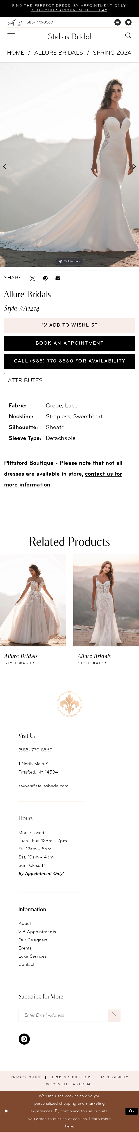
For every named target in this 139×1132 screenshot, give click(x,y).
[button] (11, 36)
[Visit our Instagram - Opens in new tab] (24, 1039)
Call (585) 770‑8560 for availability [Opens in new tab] (70, 361)
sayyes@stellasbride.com (44, 786)
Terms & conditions (71, 1078)
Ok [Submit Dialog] (132, 1111)
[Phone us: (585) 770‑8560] (30, 22)
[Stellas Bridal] (69, 36)
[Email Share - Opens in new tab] (57, 278)
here (69, 1127)
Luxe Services (33, 956)
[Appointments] (117, 22)
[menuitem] (30, 22)
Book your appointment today (69, 10)
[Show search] (128, 36)
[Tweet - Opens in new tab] (32, 278)
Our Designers (33, 940)
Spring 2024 (112, 53)
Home (15, 53)
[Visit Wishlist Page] (128, 22)
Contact (26, 965)
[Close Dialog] (6, 1111)
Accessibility (114, 1078)
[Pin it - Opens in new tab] (45, 278)
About (25, 924)
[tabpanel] (69, 165)
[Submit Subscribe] (113, 1016)
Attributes (25, 381)
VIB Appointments (37, 932)
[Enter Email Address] (69, 1016)
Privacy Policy (26, 1078)
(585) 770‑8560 (35, 750)
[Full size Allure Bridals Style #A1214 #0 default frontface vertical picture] (69, 165)
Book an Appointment (69, 343)
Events (25, 948)
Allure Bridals (58, 53)
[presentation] (33, 600)
